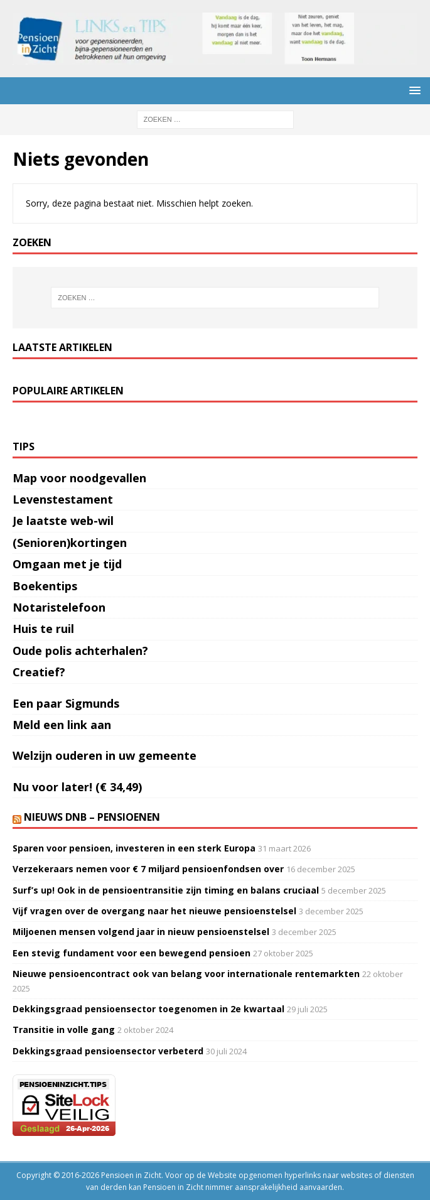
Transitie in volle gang (64, 1029)
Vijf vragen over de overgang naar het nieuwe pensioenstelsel (154, 911)
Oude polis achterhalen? (80, 650)
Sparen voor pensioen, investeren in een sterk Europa (134, 848)
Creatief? (39, 671)
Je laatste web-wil (63, 520)
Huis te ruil (43, 628)
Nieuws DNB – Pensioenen (92, 817)
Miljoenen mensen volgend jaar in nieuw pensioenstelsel (141, 932)
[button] (413, 90)
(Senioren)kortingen (70, 542)
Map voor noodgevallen (79, 477)
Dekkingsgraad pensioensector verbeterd (108, 1051)
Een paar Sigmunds (66, 703)
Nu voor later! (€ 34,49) (77, 786)
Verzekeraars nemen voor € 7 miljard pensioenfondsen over (148, 869)
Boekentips (45, 585)
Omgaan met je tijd (67, 563)
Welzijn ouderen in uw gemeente (104, 755)
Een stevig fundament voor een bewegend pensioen (131, 953)
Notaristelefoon (59, 607)
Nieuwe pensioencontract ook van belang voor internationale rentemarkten (186, 974)
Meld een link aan (62, 724)
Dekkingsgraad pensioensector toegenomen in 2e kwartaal (148, 1009)
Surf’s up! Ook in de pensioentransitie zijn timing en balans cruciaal (166, 890)
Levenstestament (63, 499)
